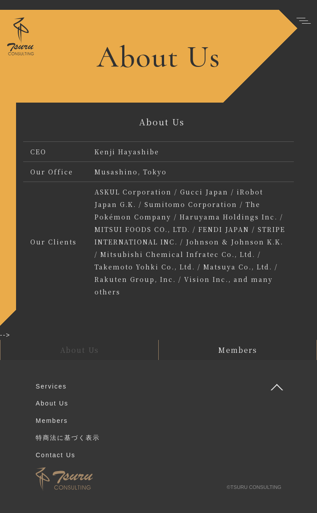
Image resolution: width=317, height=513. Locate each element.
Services (51, 386)
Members (52, 420)
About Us (52, 403)
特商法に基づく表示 (68, 437)
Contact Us (55, 455)
